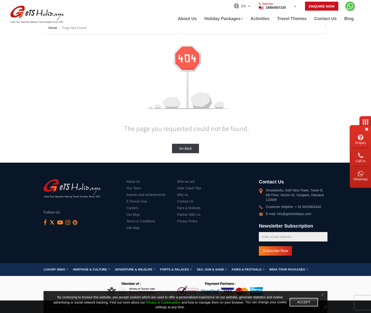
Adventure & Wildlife (135, 269)
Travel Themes (292, 18)
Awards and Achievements (146, 195)
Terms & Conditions (141, 221)
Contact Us (325, 18)
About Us (187, 18)
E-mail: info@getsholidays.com (288, 214)
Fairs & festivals (188, 208)
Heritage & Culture (91, 269)
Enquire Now (322, 6)
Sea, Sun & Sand (212, 269)
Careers (132, 208)
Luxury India (56, 269)
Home (52, 28)
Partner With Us (188, 214)
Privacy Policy (187, 221)
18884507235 (276, 7)
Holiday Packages (223, 18)
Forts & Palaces (176, 269)
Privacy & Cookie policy (163, 302)
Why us (182, 195)
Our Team (134, 188)
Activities (260, 18)
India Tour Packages (288, 269)
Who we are (186, 181)
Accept (304, 302)
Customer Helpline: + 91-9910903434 (293, 207)
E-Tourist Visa (137, 201)
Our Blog (133, 214)
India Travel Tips (189, 188)
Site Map (133, 228)
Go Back (185, 148)
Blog (349, 18)
